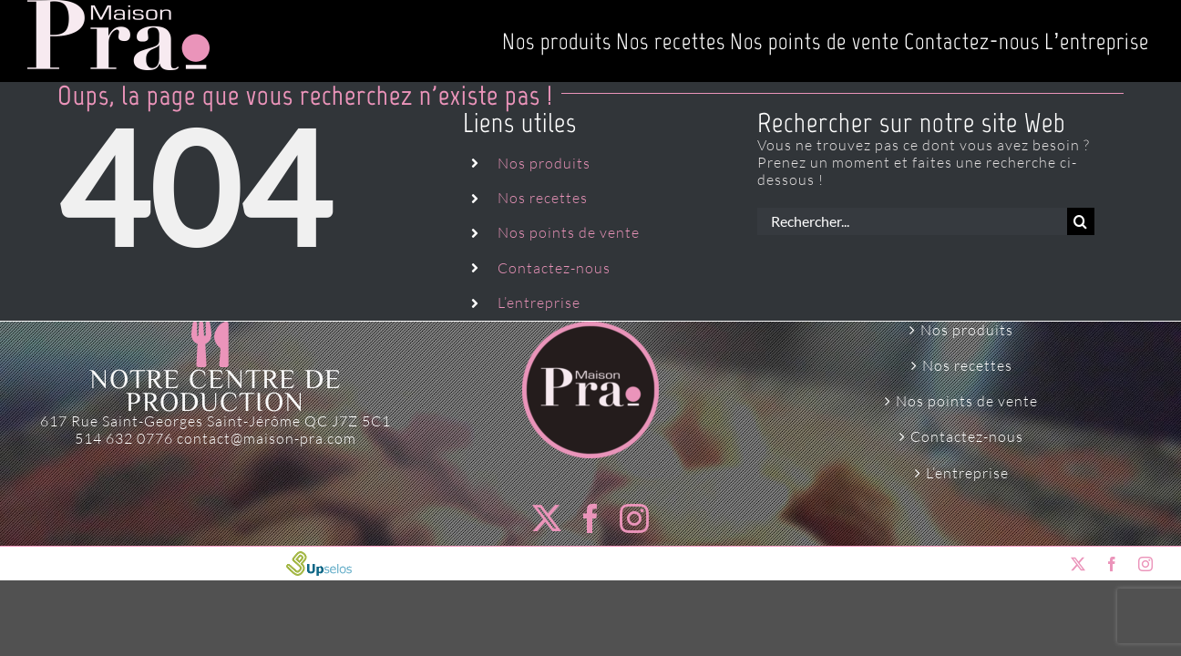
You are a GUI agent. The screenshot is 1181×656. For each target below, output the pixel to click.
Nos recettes (543, 198)
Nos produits (544, 163)
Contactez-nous (554, 268)
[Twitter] (547, 518)
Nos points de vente (569, 232)
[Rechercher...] (912, 221)
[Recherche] (1080, 221)
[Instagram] (635, 518)
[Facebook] (591, 518)
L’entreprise (539, 302)
